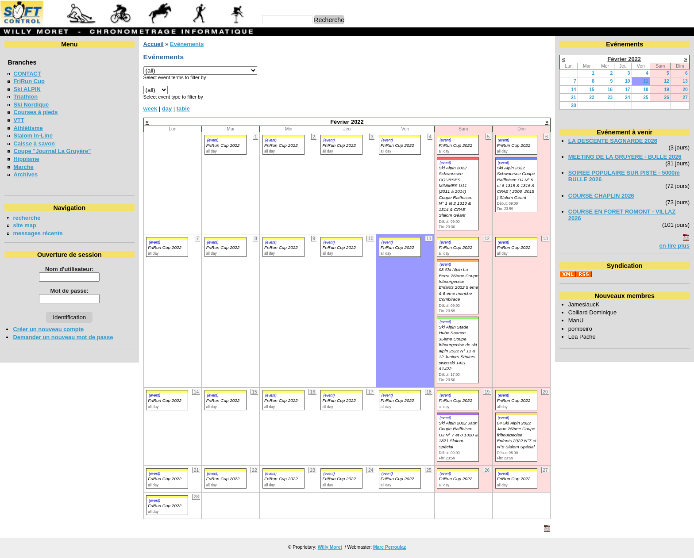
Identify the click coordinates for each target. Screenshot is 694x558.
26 (666, 97)
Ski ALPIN (26, 89)
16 (610, 89)
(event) (213, 140)
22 (591, 97)
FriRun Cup (29, 81)
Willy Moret (330, 547)
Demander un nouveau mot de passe (63, 337)
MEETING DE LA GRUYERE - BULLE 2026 (625, 156)
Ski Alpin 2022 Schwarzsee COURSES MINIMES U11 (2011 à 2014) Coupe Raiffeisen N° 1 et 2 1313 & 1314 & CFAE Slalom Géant (455, 191)
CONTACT (27, 73)
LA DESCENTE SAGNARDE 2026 (612, 141)
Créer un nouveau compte (48, 329)
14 (573, 89)
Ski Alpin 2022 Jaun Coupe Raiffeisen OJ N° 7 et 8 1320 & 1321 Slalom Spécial (458, 434)
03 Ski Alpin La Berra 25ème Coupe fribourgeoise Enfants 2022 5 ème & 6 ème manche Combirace (458, 284)
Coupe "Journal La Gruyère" (52, 151)
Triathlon (25, 96)
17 (627, 89)
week (150, 108)
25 (645, 97)
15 (591, 89)
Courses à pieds (35, 112)
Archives (25, 174)
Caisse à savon (34, 143)
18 (645, 89)
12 (666, 81)
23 (610, 97)
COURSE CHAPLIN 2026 (601, 195)
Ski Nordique (31, 104)
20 (685, 89)
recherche (26, 217)
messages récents (37, 233)
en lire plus (674, 245)
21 (573, 97)
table (183, 108)
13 (685, 81)
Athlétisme (27, 128)
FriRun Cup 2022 (223, 145)
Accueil (153, 44)
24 (627, 97)
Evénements (187, 44)
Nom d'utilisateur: (69, 269)
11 (645, 81)
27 (685, 97)
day (167, 108)
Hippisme (26, 159)
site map (24, 225)
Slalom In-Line (33, 135)
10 (627, 81)
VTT (18, 120)
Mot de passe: (69, 290)
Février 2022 (624, 59)
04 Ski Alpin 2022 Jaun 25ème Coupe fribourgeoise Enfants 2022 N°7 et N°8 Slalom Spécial (516, 434)
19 (666, 89)
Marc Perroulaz (389, 547)
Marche (23, 167)
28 (573, 105)
